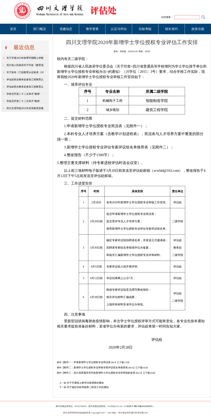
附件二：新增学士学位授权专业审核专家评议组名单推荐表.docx (98, 367)
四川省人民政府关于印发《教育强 (25, 65)
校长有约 (171, 29)
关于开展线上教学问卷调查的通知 (85, 383)
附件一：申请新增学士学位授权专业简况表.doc (89, 362)
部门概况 (39, 29)
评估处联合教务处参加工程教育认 (25, 79)
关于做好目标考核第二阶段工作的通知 (88, 387)
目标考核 (145, 29)
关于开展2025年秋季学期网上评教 (25, 58)
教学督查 (92, 29)
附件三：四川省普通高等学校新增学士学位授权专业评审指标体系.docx (102, 373)
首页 (13, 29)
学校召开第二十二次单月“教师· (23, 94)
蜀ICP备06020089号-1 (144, 406)
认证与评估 (119, 29)
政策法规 (197, 29)
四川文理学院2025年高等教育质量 (25, 108)
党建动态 (66, 29)
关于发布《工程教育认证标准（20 (25, 72)
